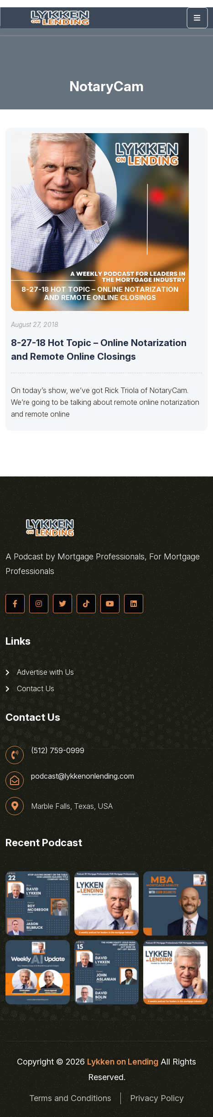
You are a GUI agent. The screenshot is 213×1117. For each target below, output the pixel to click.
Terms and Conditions (70, 1098)
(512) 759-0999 (57, 750)
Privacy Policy (157, 1098)
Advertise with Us (39, 672)
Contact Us (29, 688)
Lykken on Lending (122, 1061)
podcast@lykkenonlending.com (82, 776)
